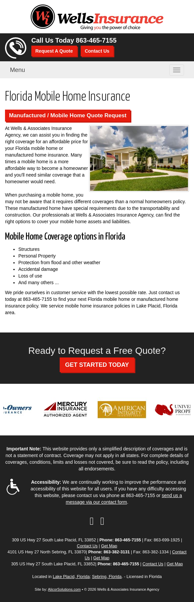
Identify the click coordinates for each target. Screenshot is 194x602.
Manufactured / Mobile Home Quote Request (67, 115)
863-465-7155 (96, 40)
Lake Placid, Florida (71, 576)
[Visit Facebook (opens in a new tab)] (91, 521)
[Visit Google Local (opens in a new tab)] (102, 521)
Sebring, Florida (107, 576)
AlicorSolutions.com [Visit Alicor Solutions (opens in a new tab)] (64, 589)
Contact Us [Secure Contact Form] (87, 546)
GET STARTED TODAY (97, 364)
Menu (17, 70)
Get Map (109, 546)
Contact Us (97, 51)
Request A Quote (54, 51)
